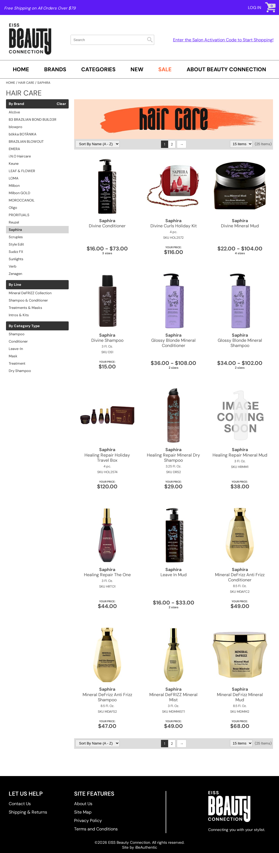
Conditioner (18, 341)
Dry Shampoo (20, 370)
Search (150, 39)
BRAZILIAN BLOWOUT (26, 141)
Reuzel (14, 222)
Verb (12, 266)
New (137, 69)
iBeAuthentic (146, 847)
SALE (165, 69)
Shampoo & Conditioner (28, 300)
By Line (15, 285)
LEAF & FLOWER (22, 171)
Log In (254, 7)
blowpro (15, 127)
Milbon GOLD (19, 193)
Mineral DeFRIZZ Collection (30, 293)
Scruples (16, 237)
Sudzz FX (16, 251)
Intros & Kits (19, 315)
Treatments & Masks (25, 307)
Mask (13, 356)
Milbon (14, 185)
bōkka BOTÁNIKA (23, 134)
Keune (14, 163)
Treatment (17, 363)
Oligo (13, 207)
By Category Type (24, 326)
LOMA (14, 178)
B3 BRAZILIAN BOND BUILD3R (32, 119)
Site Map (83, 812)
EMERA (14, 149)
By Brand (16, 104)
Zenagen (15, 273)
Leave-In (16, 348)
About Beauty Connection (226, 69)
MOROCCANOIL (22, 200)
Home (21, 69)
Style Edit (16, 244)
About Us (83, 804)
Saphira (15, 229)
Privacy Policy (88, 820)
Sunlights (16, 259)
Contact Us (20, 804)
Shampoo (17, 334)
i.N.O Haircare (20, 156)
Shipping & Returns (28, 812)
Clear (61, 104)
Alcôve (14, 112)
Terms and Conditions (96, 829)
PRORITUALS (19, 215)
